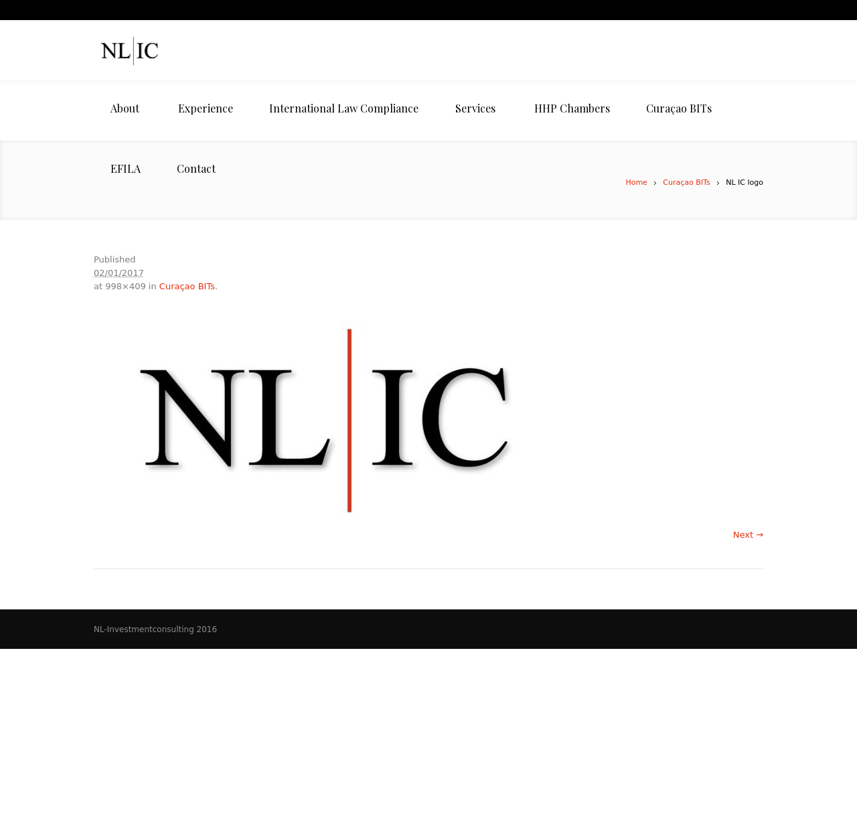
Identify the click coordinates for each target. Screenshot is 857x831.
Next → (748, 535)
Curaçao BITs (686, 182)
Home (636, 182)
